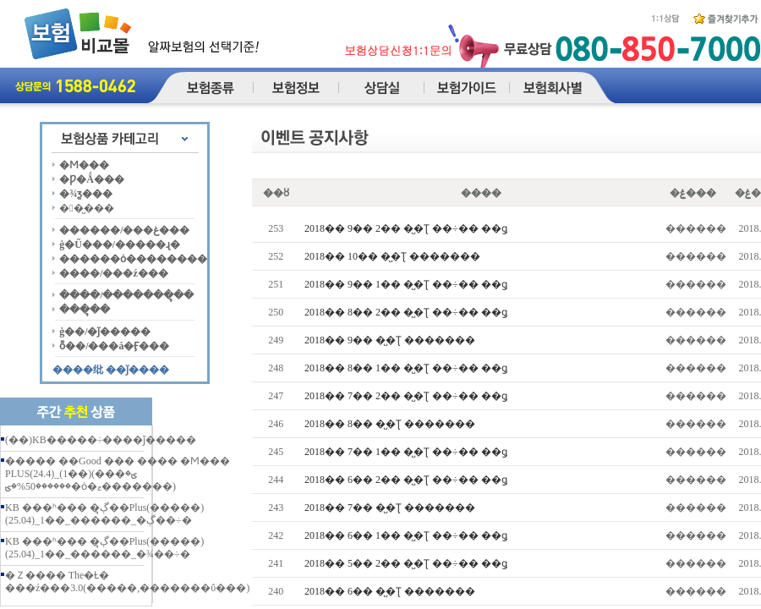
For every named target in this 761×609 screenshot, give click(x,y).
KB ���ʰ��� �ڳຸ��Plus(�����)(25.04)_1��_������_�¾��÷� (104, 547)
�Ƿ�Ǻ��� (91, 179)
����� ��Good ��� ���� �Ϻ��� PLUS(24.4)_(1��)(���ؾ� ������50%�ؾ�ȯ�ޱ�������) (117, 473)
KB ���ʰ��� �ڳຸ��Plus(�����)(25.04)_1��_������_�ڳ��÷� (104, 514)
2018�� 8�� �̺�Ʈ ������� (389, 424)
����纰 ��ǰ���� (110, 370)
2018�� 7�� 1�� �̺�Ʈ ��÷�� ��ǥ (405, 452)
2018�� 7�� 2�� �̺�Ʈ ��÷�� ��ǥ (405, 396)
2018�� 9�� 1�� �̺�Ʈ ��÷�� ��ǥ (405, 284)
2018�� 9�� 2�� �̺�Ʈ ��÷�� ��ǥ (405, 228)
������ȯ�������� (133, 259)
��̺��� (86, 208)
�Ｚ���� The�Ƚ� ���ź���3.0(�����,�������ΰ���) (127, 581)
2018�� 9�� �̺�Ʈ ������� (389, 340)
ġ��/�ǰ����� (105, 331)
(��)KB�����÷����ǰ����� (100, 440)
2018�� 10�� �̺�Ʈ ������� (392, 256)
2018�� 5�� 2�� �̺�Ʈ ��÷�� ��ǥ (405, 563)
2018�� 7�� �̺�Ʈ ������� (389, 507)
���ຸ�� (84, 309)
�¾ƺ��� (85, 194)
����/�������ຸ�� (126, 295)
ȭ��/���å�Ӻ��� (114, 346)
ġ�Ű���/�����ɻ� (119, 244)
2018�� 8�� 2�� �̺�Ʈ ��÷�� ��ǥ (405, 312)
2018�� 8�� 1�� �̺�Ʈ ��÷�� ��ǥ (405, 368)
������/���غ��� (124, 230)
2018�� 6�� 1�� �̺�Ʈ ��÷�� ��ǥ (405, 535)
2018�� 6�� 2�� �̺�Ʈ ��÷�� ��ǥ (405, 480)
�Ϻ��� (84, 165)
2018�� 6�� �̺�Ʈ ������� (389, 591)
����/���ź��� (113, 273)
